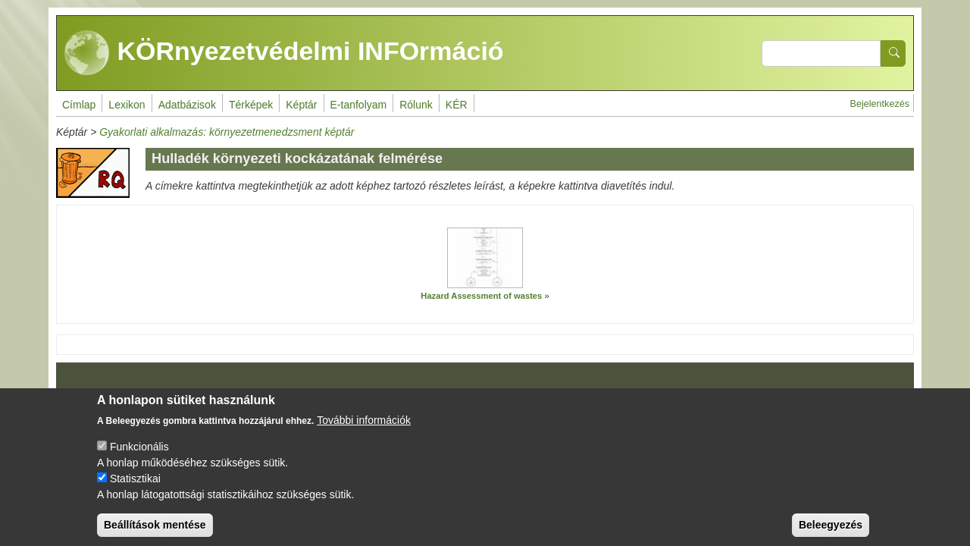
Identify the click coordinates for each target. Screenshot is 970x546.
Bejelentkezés (879, 104)
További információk (364, 433)
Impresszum (100, 391)
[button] (485, 257)
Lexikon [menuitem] (126, 105)
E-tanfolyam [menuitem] (358, 105)
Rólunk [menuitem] (416, 105)
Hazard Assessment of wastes (481, 295)
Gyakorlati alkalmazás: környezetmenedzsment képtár (226, 132)
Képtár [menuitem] (301, 105)
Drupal (486, 396)
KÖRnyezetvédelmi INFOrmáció (284, 53)
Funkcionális (139, 459)
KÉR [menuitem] (457, 105)
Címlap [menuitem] (78, 105)
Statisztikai (135, 491)
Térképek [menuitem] (251, 105)
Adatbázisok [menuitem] (187, 105)
